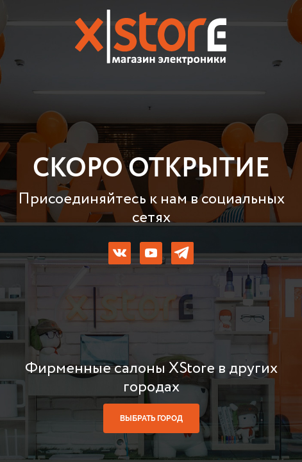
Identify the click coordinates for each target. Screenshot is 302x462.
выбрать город (151, 418)
